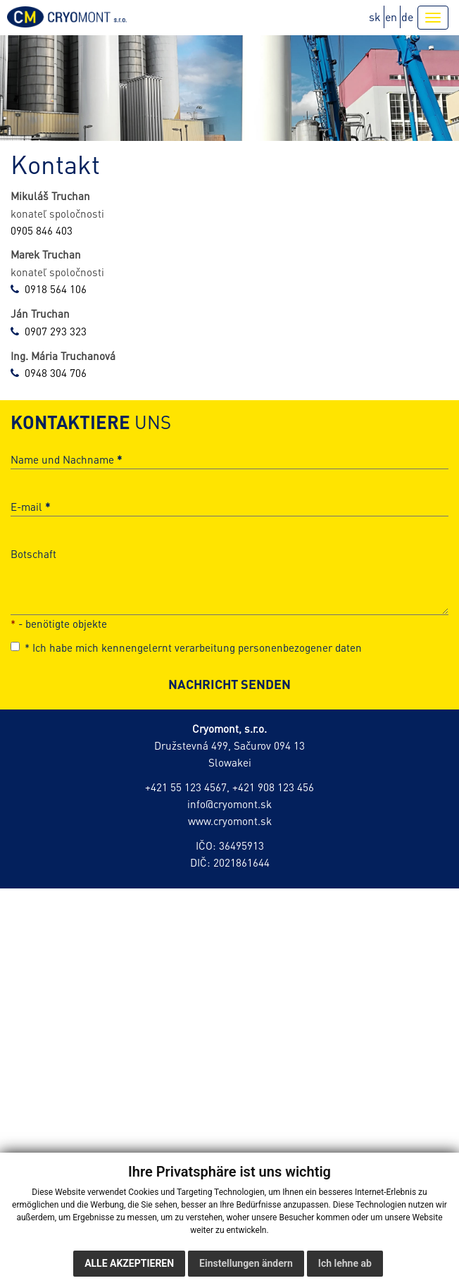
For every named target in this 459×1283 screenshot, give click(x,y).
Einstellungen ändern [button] (246, 1263)
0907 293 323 (56, 331)
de (407, 16)
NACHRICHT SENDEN (229, 684)
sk (375, 16)
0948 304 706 (56, 373)
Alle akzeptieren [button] (129, 1263)
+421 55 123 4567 (186, 787)
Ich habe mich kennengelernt (186, 647)
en (391, 16)
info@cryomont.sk (229, 804)
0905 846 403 (42, 230)
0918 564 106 (56, 289)
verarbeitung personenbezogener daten (268, 647)
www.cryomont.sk (230, 821)
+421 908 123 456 (273, 787)
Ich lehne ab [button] (345, 1263)
